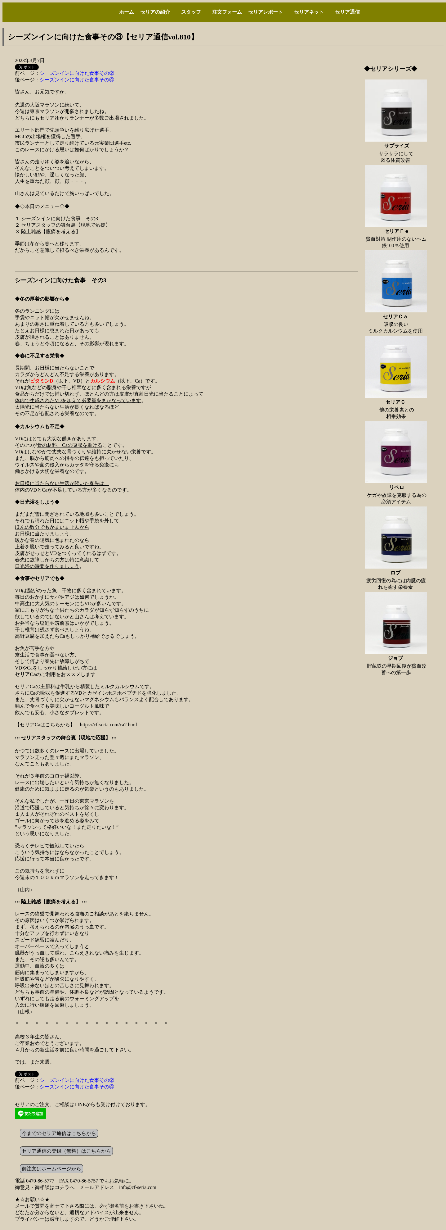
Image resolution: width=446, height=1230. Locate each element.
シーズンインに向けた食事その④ (77, 79)
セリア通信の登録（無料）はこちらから (66, 1151)
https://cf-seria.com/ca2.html (108, 724)
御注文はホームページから (51, 1168)
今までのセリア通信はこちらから (59, 1133)
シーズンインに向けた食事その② (77, 73)
